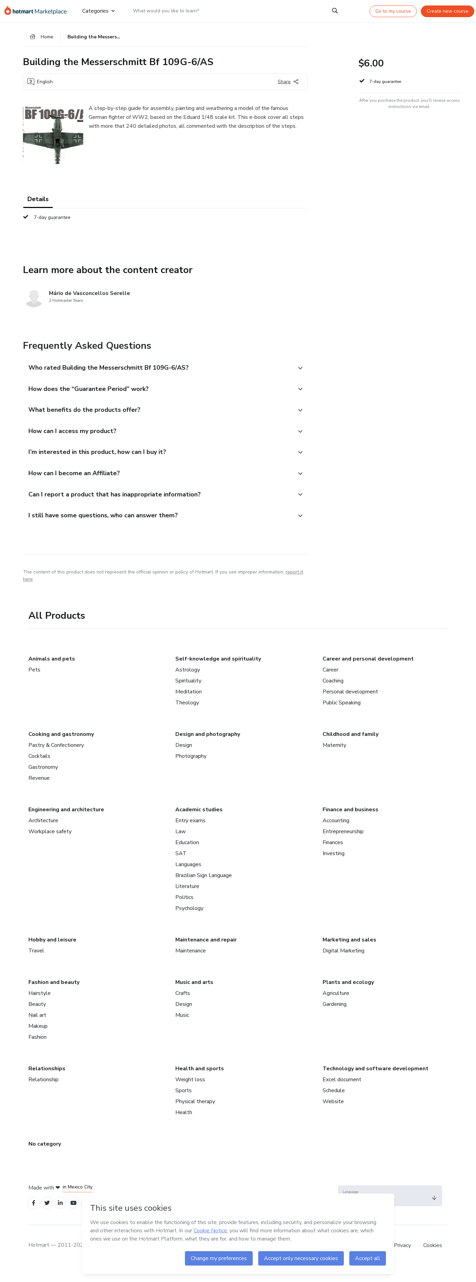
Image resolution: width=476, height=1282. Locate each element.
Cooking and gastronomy (61, 748)
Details (38, 202)
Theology (187, 716)
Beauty (37, 1018)
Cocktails (39, 770)
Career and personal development (368, 673)
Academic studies (199, 823)
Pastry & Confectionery (56, 759)
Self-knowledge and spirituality (218, 673)
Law (180, 845)
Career (330, 684)
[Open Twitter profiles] (50, 1218)
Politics (184, 911)
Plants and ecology (348, 996)
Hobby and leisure (52, 954)
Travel (36, 965)
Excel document (342, 1093)
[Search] (335, 11)
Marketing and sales (349, 954)
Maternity (334, 759)
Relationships (46, 1082)
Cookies (432, 1261)
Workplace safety (50, 845)
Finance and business (350, 823)
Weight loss (190, 1093)
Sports (183, 1104)
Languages (188, 878)
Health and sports (199, 1082)
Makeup (38, 1040)
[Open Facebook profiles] (34, 1218)
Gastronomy (43, 781)
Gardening (335, 1018)
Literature (187, 900)
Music (182, 1029)
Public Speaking (342, 716)
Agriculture (336, 1007)
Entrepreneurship (343, 845)
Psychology (189, 922)
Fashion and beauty (53, 996)
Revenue (39, 792)
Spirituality (188, 695)
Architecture (43, 834)
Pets (34, 684)
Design (183, 759)
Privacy (403, 1261)
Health (183, 1126)
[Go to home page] (37, 10)
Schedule (334, 1104)
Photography (190, 770)
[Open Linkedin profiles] (65, 1218)
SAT (181, 867)
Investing (334, 867)
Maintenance (190, 965)
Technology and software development (375, 1082)
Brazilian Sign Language (203, 889)
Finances (333, 856)
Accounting (336, 834)
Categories (98, 11)
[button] (158, 371)
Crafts (182, 1007)
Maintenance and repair (206, 954)
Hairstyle (39, 1007)
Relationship (43, 1093)
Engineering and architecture (66, 823)
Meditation (188, 706)
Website (333, 1115)
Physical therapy (195, 1115)
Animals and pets (51, 673)
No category (44, 1158)
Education (187, 856)
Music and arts (194, 996)
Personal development (350, 706)
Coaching (333, 695)
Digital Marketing (343, 965)
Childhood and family (350, 748)
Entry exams (190, 834)
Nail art (37, 1029)
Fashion (37, 1051)
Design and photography (207, 748)
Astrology (187, 684)
